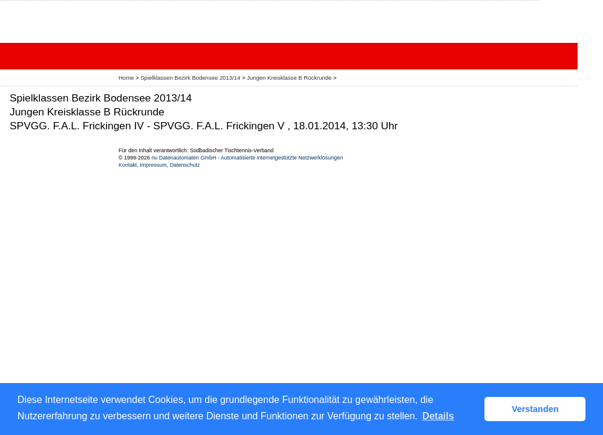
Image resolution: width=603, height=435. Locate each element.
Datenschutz (185, 165)
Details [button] (438, 416)
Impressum (153, 165)
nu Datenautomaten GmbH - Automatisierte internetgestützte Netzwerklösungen (247, 158)
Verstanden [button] (535, 409)
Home (126, 77)
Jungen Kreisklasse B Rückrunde (290, 77)
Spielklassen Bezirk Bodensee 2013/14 (191, 77)
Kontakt (128, 165)
